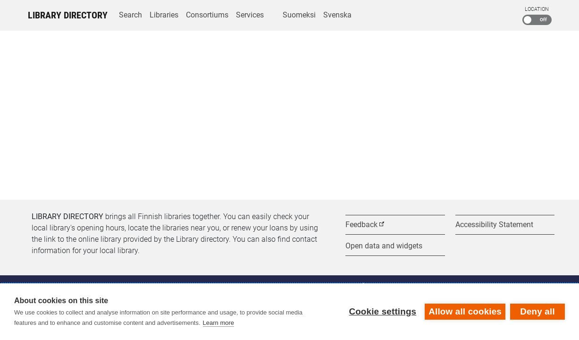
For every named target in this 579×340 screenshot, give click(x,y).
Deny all (537, 311)
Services (250, 14)
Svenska (337, 14)
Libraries (164, 14)
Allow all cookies (465, 311)
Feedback (361, 224)
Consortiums (207, 14)
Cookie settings (382, 311)
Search (130, 14)
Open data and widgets (383, 245)
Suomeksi (299, 14)
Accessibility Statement (494, 224)
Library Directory (68, 15)
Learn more (218, 322)
